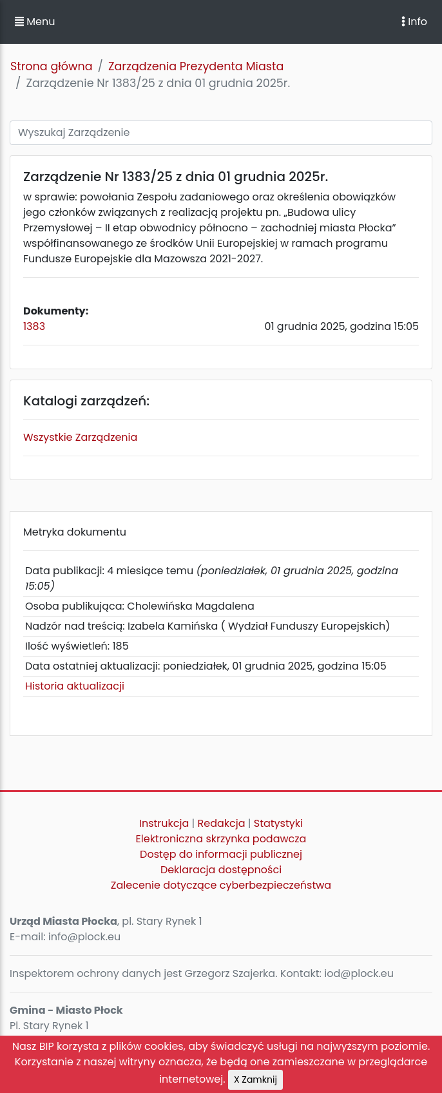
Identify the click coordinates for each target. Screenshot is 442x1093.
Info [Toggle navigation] (414, 21)
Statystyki (278, 823)
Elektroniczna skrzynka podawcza (221, 838)
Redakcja (221, 823)
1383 (34, 326)
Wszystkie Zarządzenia (80, 437)
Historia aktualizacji (74, 686)
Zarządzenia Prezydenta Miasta (195, 66)
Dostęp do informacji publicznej (221, 854)
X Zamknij (255, 1079)
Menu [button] (35, 21)
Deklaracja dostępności (221, 869)
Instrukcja (164, 823)
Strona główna (51, 66)
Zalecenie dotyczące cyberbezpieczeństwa (221, 885)
